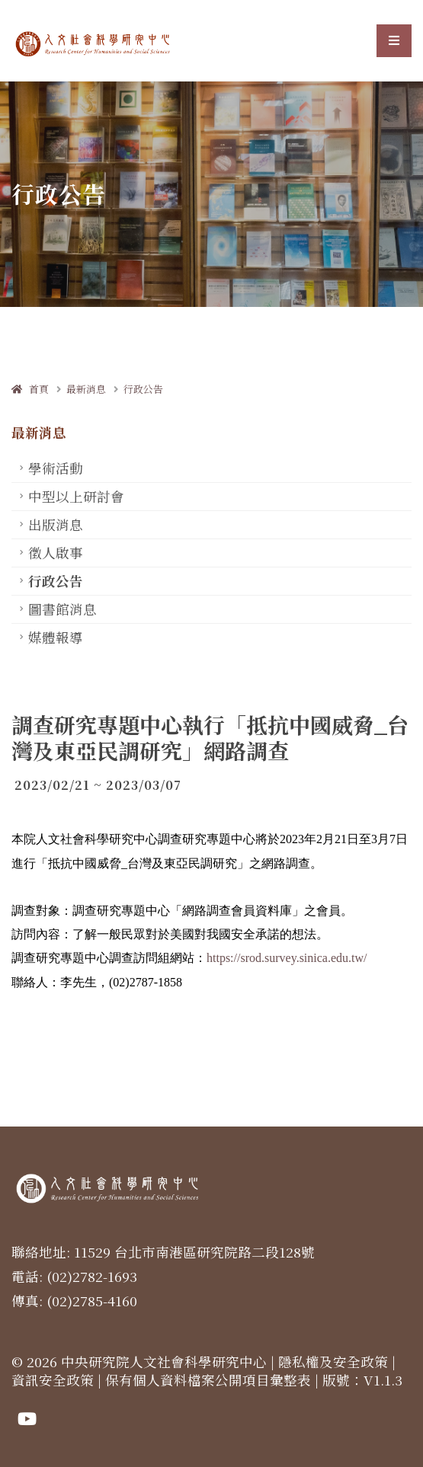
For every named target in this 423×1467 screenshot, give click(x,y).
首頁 (30, 389)
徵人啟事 (55, 552)
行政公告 (143, 389)
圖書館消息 (62, 608)
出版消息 (55, 524)
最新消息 (86, 389)
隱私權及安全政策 (333, 1361)
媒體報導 (55, 637)
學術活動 (55, 468)
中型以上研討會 (76, 496)
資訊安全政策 (52, 1379)
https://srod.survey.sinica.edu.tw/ (287, 957)
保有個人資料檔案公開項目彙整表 (208, 1379)
